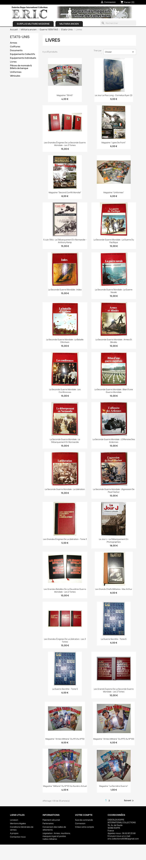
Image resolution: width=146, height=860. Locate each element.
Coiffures (15, 46)
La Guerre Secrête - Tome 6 (113, 639)
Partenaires (48, 823)
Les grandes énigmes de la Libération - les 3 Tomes (65, 640)
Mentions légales (18, 823)
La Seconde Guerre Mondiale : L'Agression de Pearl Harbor (113, 490)
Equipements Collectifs (22, 54)
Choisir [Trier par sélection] (120, 52)
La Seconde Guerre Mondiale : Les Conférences (65, 390)
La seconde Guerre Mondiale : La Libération (65, 489)
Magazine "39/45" (65, 95)
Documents (16, 50)
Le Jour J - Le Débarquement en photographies (113, 540)
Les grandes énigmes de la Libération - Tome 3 (65, 539)
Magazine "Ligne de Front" (114, 142)
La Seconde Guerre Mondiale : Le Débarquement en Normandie (65, 440)
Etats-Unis (20, 36)
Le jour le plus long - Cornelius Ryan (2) (113, 95)
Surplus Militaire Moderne (33, 23)
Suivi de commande (84, 820)
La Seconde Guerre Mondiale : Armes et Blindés (113, 340)
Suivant (129, 800)
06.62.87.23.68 (128, 833)
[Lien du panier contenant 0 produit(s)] (127, 2)
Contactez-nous (18, 837)
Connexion (80, 823)
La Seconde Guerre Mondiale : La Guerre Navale (113, 291)
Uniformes (15, 72)
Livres (13, 61)
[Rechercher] (118, 23)
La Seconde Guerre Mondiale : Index (65, 289)
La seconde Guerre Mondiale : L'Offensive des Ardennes (114, 440)
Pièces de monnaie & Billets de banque (21, 67)
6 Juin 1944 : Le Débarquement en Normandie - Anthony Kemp (64, 241)
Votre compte (83, 814)
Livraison (14, 820)
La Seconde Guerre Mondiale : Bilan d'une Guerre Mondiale (113, 390)
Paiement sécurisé (51, 820)
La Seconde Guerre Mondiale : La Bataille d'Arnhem (65, 340)
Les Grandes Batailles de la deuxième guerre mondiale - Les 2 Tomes (65, 590)
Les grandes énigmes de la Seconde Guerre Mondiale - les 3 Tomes (65, 144)
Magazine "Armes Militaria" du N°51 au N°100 (113, 739)
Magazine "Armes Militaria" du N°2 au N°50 (64, 739)
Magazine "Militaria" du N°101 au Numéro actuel (65, 786)
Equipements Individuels (23, 58)
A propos (14, 833)
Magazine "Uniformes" (113, 192)
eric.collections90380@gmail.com (123, 838)
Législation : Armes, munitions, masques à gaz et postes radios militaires (57, 836)
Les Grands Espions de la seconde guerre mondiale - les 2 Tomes (114, 690)
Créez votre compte (84, 827)
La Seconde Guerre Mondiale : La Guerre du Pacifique (114, 241)
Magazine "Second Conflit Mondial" (65, 192)
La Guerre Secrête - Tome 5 (65, 689)
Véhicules (15, 75)
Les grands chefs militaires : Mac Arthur (113, 589)
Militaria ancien (69, 23)
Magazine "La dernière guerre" (113, 786)
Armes (13, 42)
